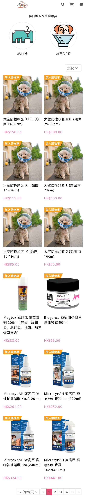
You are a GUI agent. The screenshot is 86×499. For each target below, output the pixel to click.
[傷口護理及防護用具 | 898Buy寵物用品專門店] (22, 4)
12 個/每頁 (28, 491)
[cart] (70, 4)
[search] (61, 4)
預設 (73, 68)
